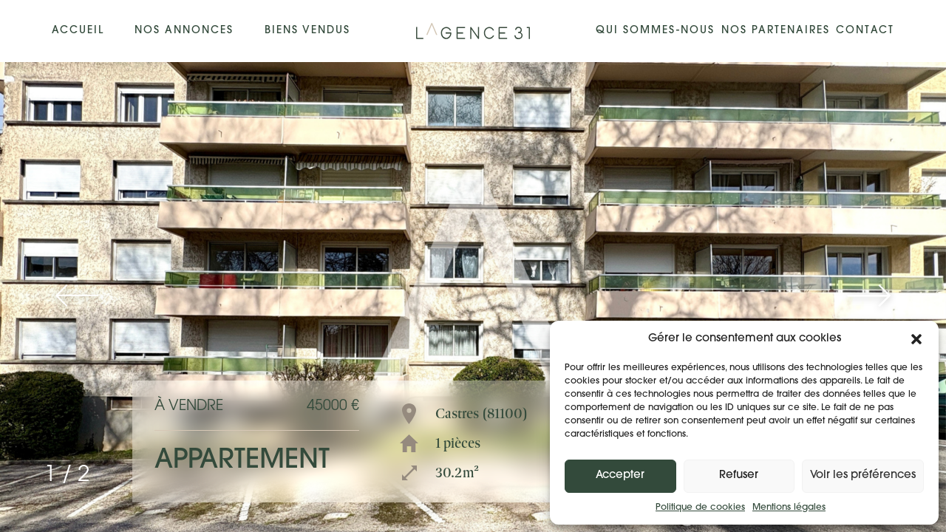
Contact (865, 30)
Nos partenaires (775, 30)
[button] (916, 339)
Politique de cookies (700, 507)
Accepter (620, 475)
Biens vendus (307, 30)
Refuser (738, 475)
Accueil (78, 30)
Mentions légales (789, 507)
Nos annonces (184, 30)
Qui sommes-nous (655, 30)
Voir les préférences (863, 475)
